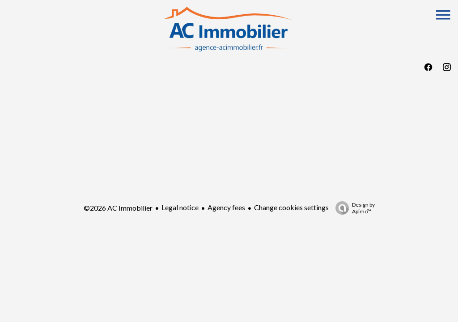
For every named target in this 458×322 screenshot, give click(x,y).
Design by (353, 208)
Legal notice (180, 207)
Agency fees (226, 207)
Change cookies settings (291, 207)
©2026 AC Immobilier (118, 207)
